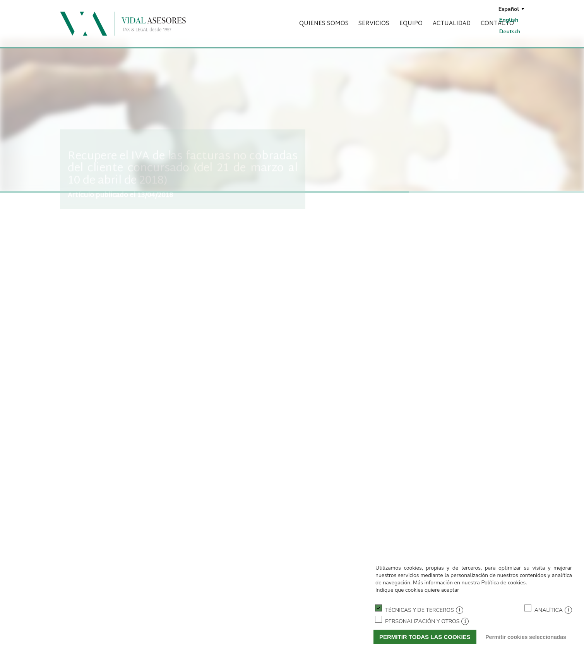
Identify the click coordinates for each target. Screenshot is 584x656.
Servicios (373, 19)
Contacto (497, 19)
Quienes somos (324, 19)
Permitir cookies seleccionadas (525, 637)
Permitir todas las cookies (425, 637)
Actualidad (452, 19)
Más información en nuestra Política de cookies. (470, 582)
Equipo (411, 19)
